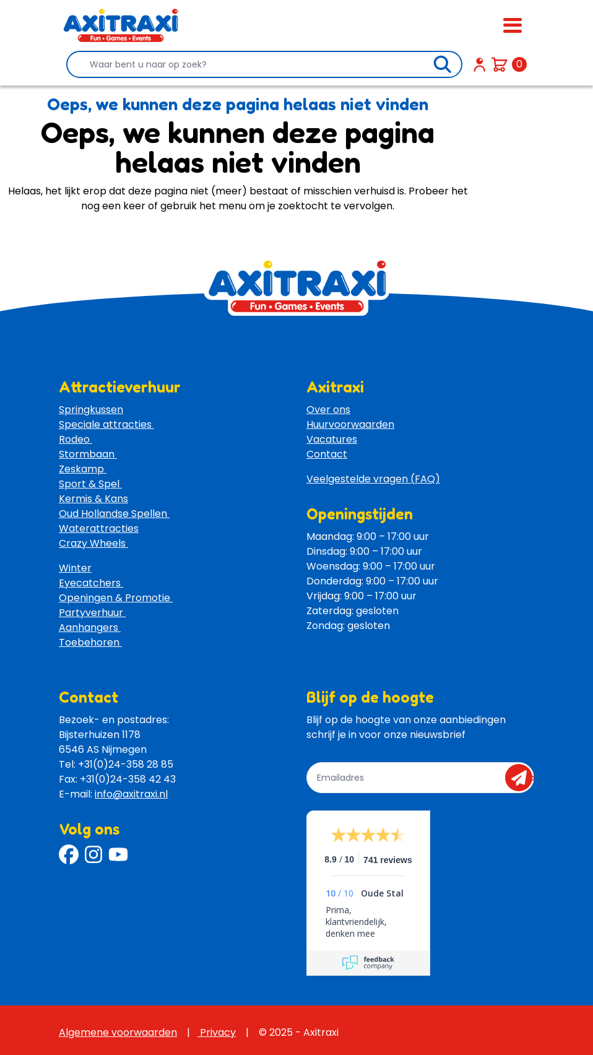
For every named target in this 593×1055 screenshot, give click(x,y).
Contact (326, 454)
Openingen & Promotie (116, 598)
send (522, 777)
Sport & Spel (90, 484)
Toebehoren (90, 642)
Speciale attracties (106, 424)
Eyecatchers (91, 583)
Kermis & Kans (93, 499)
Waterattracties (99, 528)
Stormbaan (88, 454)
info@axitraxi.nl (131, 794)
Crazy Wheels (93, 543)
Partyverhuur (92, 613)
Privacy (216, 1032)
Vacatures (331, 439)
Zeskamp (82, 469)
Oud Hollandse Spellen (114, 513)
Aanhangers (90, 627)
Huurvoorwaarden (350, 424)
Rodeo (75, 439)
